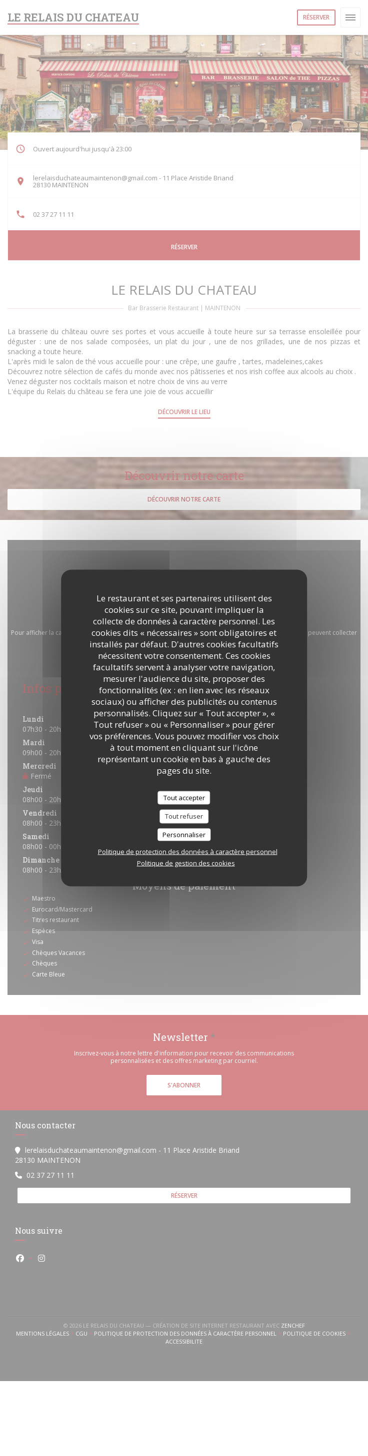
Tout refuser (184, 816)
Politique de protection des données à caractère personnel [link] (188, 851)
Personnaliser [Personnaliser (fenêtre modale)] (184, 834)
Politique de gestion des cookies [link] (186, 863)
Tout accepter (184, 797)
